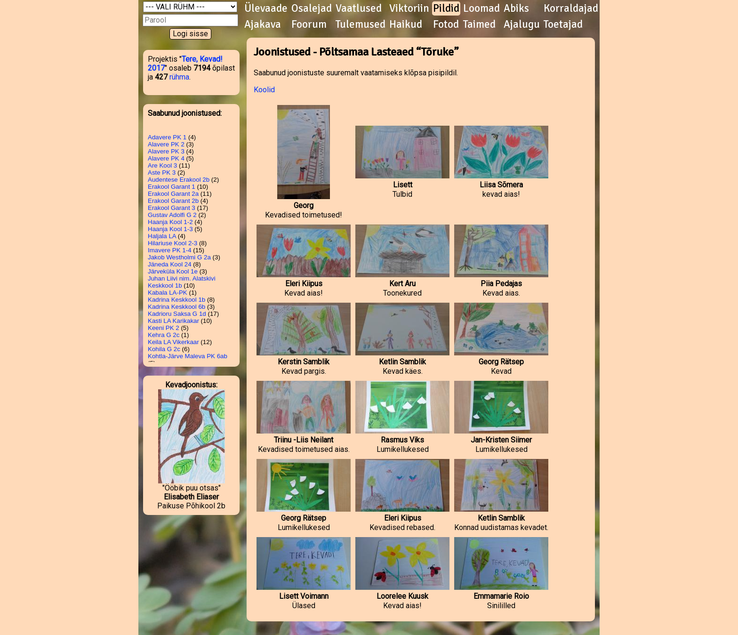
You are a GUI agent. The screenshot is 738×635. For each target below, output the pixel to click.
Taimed (479, 24)
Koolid (264, 89)
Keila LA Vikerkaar (173, 342)
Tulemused (360, 24)
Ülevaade (266, 8)
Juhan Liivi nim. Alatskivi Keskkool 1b (182, 282)
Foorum (309, 24)
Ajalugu (522, 24)
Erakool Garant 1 (171, 186)
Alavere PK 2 (166, 144)
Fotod (446, 24)
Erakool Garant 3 (171, 207)
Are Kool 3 (162, 165)
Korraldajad (571, 8)
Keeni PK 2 (163, 327)
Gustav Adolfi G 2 (172, 214)
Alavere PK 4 (166, 158)
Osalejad (311, 8)
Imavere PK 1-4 (170, 250)
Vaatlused (359, 8)
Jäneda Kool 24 (170, 264)
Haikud (405, 24)
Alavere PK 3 (166, 151)
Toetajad (563, 24)
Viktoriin (409, 8)
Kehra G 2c (163, 334)
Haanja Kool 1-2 (170, 221)
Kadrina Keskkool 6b (176, 306)
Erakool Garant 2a (173, 193)
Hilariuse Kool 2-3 (172, 243)
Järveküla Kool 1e (173, 271)
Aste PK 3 (162, 172)
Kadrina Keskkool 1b (176, 299)
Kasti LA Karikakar (173, 320)
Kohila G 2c (164, 349)
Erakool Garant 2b (173, 200)
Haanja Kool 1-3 (170, 229)
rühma (179, 76)
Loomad (481, 8)
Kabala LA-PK (167, 292)
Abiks (516, 8)
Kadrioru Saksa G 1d (177, 313)
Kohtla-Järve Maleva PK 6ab (187, 356)
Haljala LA (162, 236)
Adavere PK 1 (167, 137)
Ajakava (262, 24)
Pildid (446, 8)
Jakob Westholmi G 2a (179, 257)
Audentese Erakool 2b (178, 179)
